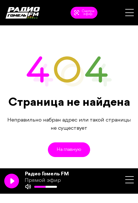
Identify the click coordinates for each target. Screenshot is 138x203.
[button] (129, 12)
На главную (69, 149)
